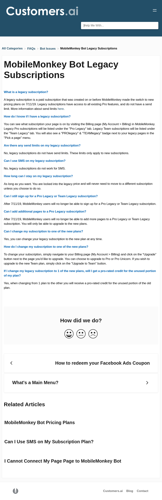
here (61, 109)
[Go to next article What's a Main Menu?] (81, 383)
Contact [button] (142, 491)
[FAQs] (31, 48)
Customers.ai (113, 491)
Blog (130, 491)
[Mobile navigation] (155, 11)
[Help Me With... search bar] (119, 25)
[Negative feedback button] (93, 334)
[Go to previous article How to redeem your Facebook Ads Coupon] (81, 363)
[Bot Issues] (48, 48)
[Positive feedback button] (69, 334)
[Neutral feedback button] (81, 334)
